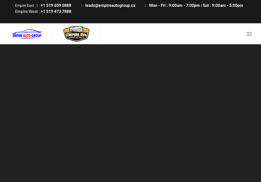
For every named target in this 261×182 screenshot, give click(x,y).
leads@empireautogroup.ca (110, 5)
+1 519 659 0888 (56, 5)
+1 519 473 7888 (56, 11)
